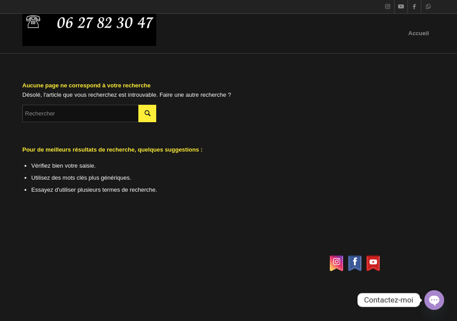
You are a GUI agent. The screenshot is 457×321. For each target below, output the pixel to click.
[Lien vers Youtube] (401, 6)
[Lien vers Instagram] (387, 6)
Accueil (418, 33)
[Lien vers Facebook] (414, 6)
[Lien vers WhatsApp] (428, 6)
